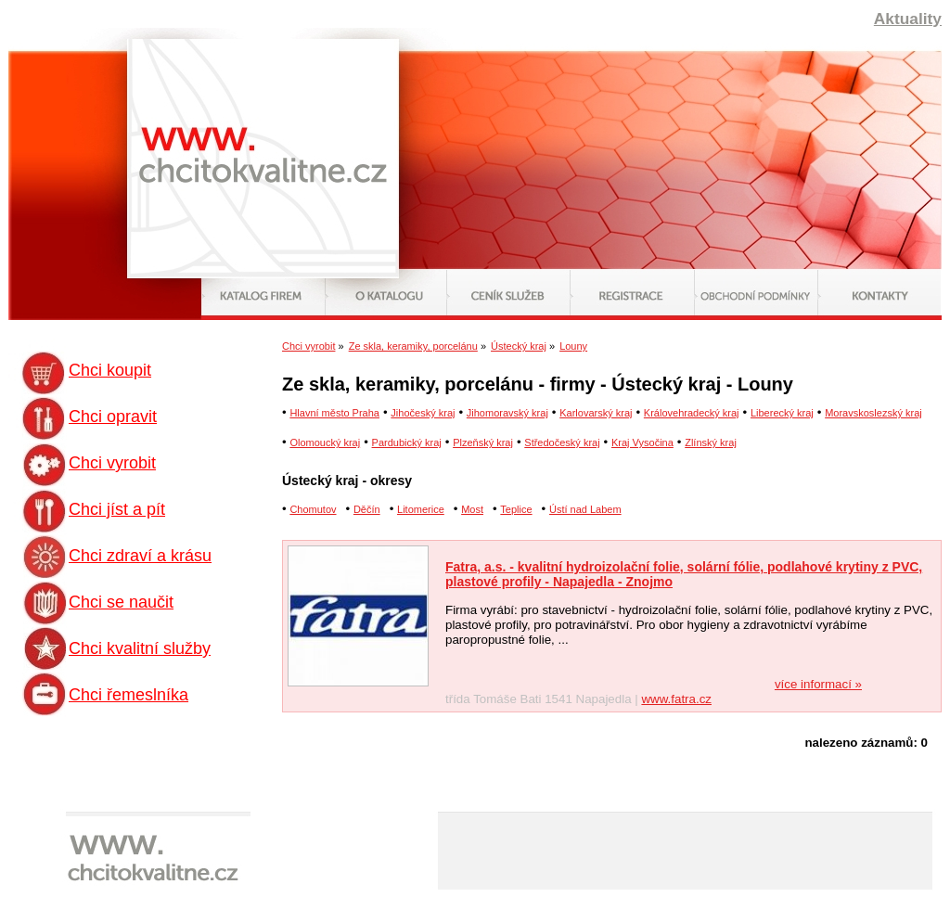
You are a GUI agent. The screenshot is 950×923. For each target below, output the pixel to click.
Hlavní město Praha (334, 412)
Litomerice (420, 509)
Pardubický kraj (407, 442)
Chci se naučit (121, 602)
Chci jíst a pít (117, 509)
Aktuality (908, 18)
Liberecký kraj (782, 412)
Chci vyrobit (112, 463)
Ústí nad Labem (585, 509)
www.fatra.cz (676, 699)
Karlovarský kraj (595, 412)
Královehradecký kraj (691, 412)
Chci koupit (110, 370)
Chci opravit (113, 416)
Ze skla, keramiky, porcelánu (413, 346)
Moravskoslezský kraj (873, 412)
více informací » (818, 684)
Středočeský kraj (561, 442)
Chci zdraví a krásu (140, 555)
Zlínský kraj (711, 442)
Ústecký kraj (518, 346)
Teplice (516, 509)
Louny (573, 346)
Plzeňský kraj (483, 442)
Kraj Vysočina (642, 442)
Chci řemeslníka (128, 695)
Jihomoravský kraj (507, 412)
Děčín (366, 509)
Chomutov (312, 509)
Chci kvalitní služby (140, 648)
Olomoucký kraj (324, 442)
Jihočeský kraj (423, 412)
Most (472, 509)
